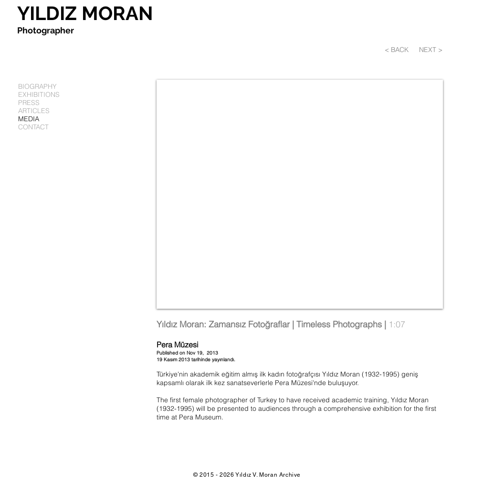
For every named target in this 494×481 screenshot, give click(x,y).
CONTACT (33, 127)
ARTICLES (34, 111)
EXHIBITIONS (39, 95)
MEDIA (28, 119)
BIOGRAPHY (37, 87)
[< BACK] (400, 50)
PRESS (29, 103)
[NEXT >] (430, 50)
